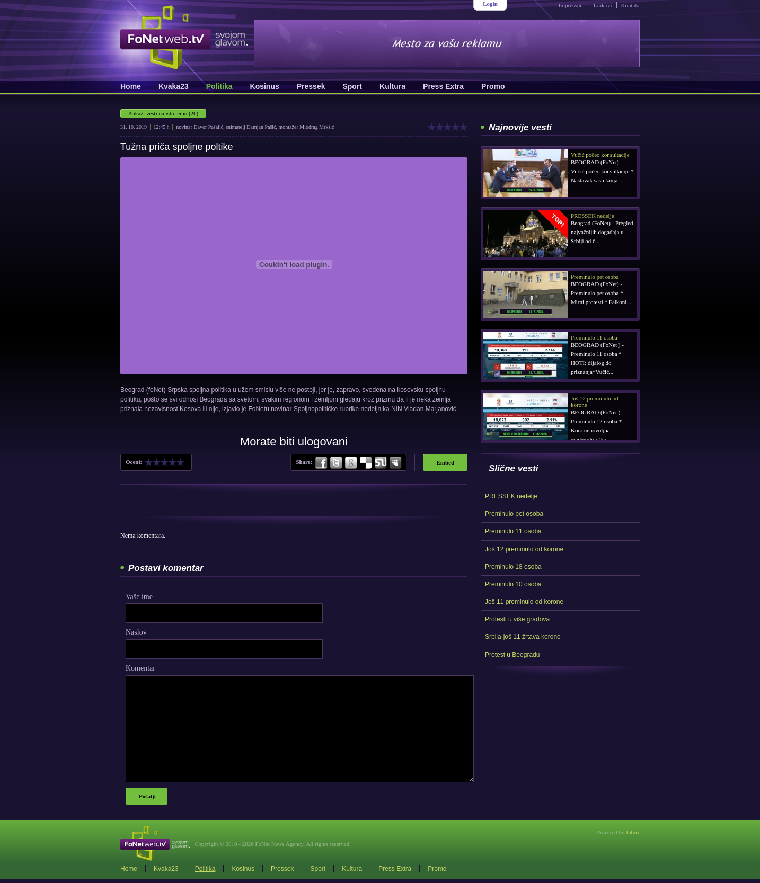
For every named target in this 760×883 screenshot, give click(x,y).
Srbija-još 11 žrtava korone (523, 636)
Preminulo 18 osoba (513, 566)
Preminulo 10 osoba (513, 584)
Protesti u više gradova (517, 619)
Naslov (136, 632)
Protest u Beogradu (512, 654)
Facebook (322, 463)
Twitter (336, 463)
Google (350, 463)
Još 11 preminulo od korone (524, 601)
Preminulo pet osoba (514, 514)
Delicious (365, 463)
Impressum (572, 5)
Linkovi (603, 5)
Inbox (633, 832)
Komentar (140, 668)
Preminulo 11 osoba (513, 531)
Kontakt (630, 5)
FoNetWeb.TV (184, 37)
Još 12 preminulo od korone (524, 549)
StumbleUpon (380, 463)
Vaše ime (139, 597)
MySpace (395, 463)
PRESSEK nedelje (511, 496)
